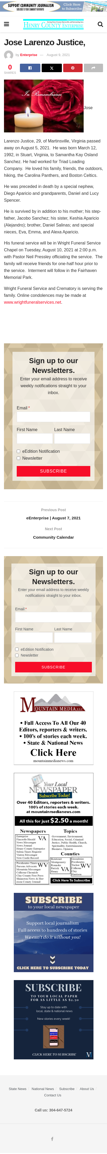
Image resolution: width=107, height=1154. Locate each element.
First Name (27, 429)
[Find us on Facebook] (52, 1140)
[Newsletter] (18, 458)
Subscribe (67, 1090)
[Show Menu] (6, 24)
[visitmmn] (53, 729)
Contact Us (52, 1096)
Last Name (64, 429)
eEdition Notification (41, 451)
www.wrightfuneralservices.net (32, 302)
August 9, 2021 (58, 55)
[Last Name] (72, 438)
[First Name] (35, 438)
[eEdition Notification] (18, 451)
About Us (87, 1090)
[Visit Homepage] (53, 24)
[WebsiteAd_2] (53, 1020)
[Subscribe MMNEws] (53, 830)
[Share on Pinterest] (72, 68)
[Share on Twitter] (52, 68)
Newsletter (32, 458)
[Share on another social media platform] (93, 68)
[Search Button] (100, 24)
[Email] (53, 417)
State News (17, 1090)
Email (22, 408)
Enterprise (28, 55)
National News (43, 1090)
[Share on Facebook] (30, 68)
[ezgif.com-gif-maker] (53, 933)
